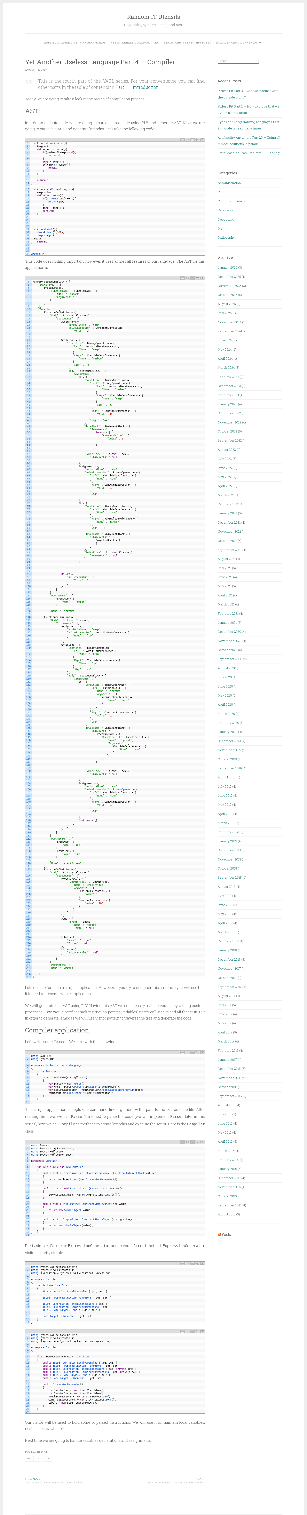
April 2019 (225, 814)
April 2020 (225, 704)
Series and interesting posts (187, 42)
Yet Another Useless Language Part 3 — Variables (70, 1480)
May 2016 (224, 1132)
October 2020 (227, 650)
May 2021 (224, 586)
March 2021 (226, 604)
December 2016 (229, 1068)
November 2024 (229, 322)
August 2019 (227, 777)
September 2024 (230, 331)
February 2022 (228, 504)
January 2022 (227, 513)
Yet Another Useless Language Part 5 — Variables (160, 1480)
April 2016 (225, 1141)
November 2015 (229, 1187)
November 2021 (229, 531)
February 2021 (228, 613)
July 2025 (225, 313)
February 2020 (228, 723)
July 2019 (224, 786)
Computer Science (231, 201)
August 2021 (226, 559)
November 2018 (229, 859)
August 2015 (226, 1214)
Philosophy (226, 237)
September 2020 (230, 659)
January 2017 (227, 1059)
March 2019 (226, 823)
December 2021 (229, 522)
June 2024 (225, 340)
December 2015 (229, 1178)
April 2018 (225, 923)
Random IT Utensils (153, 16)
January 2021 (227, 622)
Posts (226, 1234)
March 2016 (226, 1151)
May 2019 (224, 804)
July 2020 (225, 677)
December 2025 (229, 277)
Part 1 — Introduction (137, 87)
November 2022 (229, 422)
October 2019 (227, 759)
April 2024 (225, 358)
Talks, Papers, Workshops (237, 42)
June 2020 (225, 686)
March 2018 (226, 932)
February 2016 (228, 1160)
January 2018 (227, 950)
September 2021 (230, 550)
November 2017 (229, 968)
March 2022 (226, 495)
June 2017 (225, 1014)
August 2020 (227, 668)
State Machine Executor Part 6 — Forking (249, 153)
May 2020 (225, 695)
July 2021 (224, 568)
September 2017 (230, 987)
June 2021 (225, 577)
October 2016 (227, 1087)
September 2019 (230, 768)
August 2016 (227, 1105)
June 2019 (225, 795)
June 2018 (225, 905)
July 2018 (224, 896)
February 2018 (228, 941)
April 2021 (225, 595)
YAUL (47, 1458)
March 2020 (226, 714)
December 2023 (229, 386)
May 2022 (225, 477)
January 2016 (227, 1169)
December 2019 (229, 741)
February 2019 (228, 832)
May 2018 (224, 914)
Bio (156, 42)
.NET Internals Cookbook (130, 42)
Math (45, 1451)
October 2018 (227, 868)
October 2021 (227, 541)
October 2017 (227, 978)
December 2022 (229, 413)
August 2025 (227, 304)
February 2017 (228, 1050)
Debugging (226, 219)
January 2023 (227, 404)
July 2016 (224, 1114)
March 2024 (226, 367)
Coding (223, 192)
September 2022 (230, 440)
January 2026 (227, 267)
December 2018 (229, 850)
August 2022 (227, 449)
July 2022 (225, 459)
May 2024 (225, 349)
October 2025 (227, 295)
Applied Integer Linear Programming (74, 42)
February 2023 (228, 395)
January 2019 (227, 841)
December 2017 (229, 959)
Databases (225, 210)
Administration (229, 183)
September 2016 (230, 1096)
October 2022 (227, 431)
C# (38, 1458)
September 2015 (230, 1205)
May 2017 (224, 1023)
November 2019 (229, 750)
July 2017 (224, 1005)
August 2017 (226, 996)
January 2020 (227, 732)
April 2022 (225, 486)
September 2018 (230, 877)
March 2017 (226, 1041)
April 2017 (225, 1032)
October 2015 (227, 1196)
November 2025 (229, 286)
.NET (29, 1458)
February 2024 (228, 377)
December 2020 (229, 631)
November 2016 (229, 1078)
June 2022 (225, 468)
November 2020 (230, 641)
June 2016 (225, 1123)
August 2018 (227, 887)
